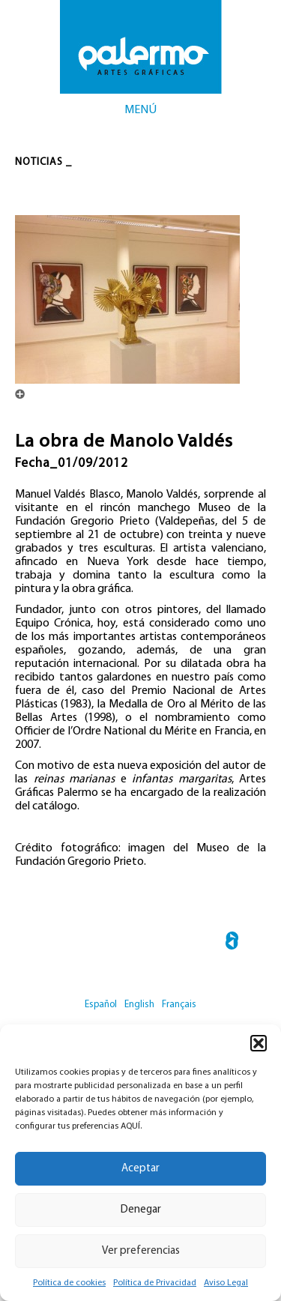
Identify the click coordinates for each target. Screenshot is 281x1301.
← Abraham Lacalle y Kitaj (232, 943)
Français (179, 1004)
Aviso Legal (226, 1283)
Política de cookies (69, 1283)
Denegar (141, 1210)
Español (101, 1004)
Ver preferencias (141, 1251)
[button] (258, 1043)
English (139, 1004)
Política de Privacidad (154, 1283)
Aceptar (140, 1168)
